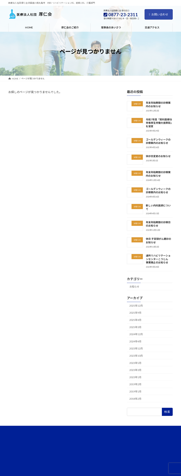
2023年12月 (136, 348)
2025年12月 (136, 305)
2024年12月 (136, 334)
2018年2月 (135, 398)
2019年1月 (135, 391)
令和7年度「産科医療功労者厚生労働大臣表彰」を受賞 (159, 123)
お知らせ (134, 286)
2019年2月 (135, 384)
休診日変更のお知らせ (158, 156)
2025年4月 (135, 319)
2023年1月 (135, 377)
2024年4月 (135, 341)
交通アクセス (63, 429)
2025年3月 (135, 327)
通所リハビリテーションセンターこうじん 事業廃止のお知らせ (158, 259)
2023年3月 (135, 369)
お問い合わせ (158, 14)
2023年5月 (135, 362)
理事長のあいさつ (41, 429)
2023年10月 (136, 355)
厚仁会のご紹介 (19, 429)
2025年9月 (135, 312)
